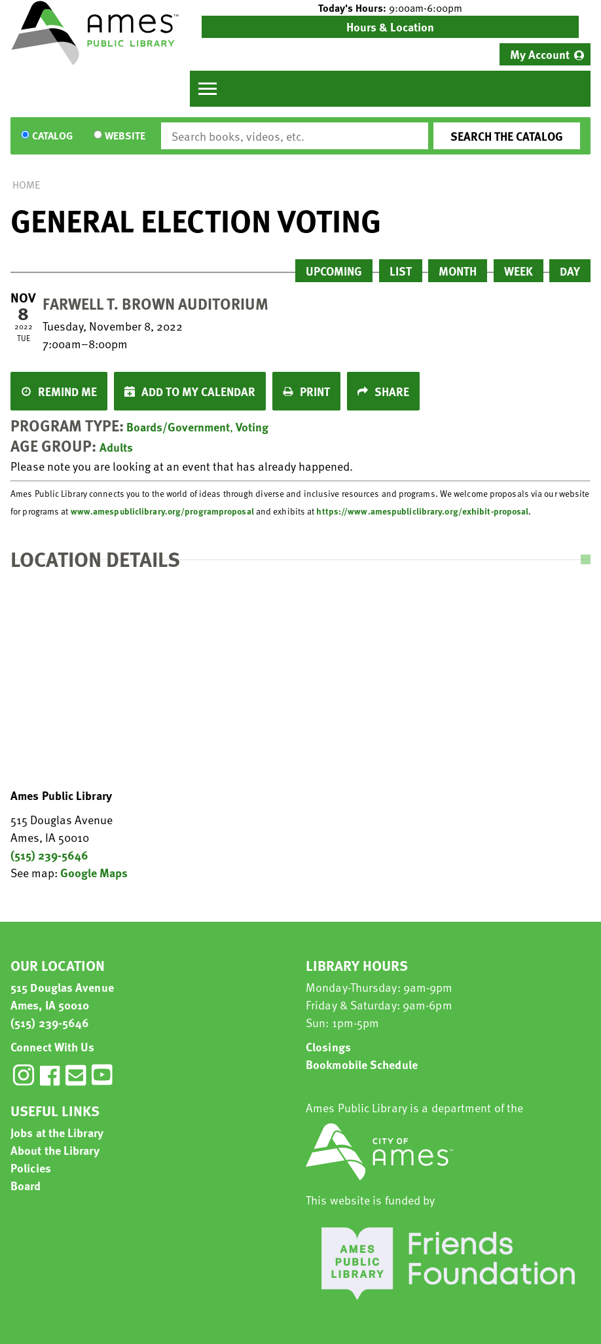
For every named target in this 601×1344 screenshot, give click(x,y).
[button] (390, 8)
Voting (252, 426)
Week (518, 271)
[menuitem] (545, 54)
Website (125, 136)
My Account (540, 54)
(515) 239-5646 (49, 854)
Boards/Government (178, 426)
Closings (328, 1046)
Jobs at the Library (56, 1132)
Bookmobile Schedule (362, 1064)
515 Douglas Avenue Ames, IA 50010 (62, 995)
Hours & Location (390, 26)
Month (458, 271)
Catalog (52, 136)
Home (26, 184)
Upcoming (334, 271)
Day (570, 271)
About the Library (55, 1150)
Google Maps (94, 872)
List (401, 271)
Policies (30, 1167)
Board (25, 1185)
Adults (116, 447)
